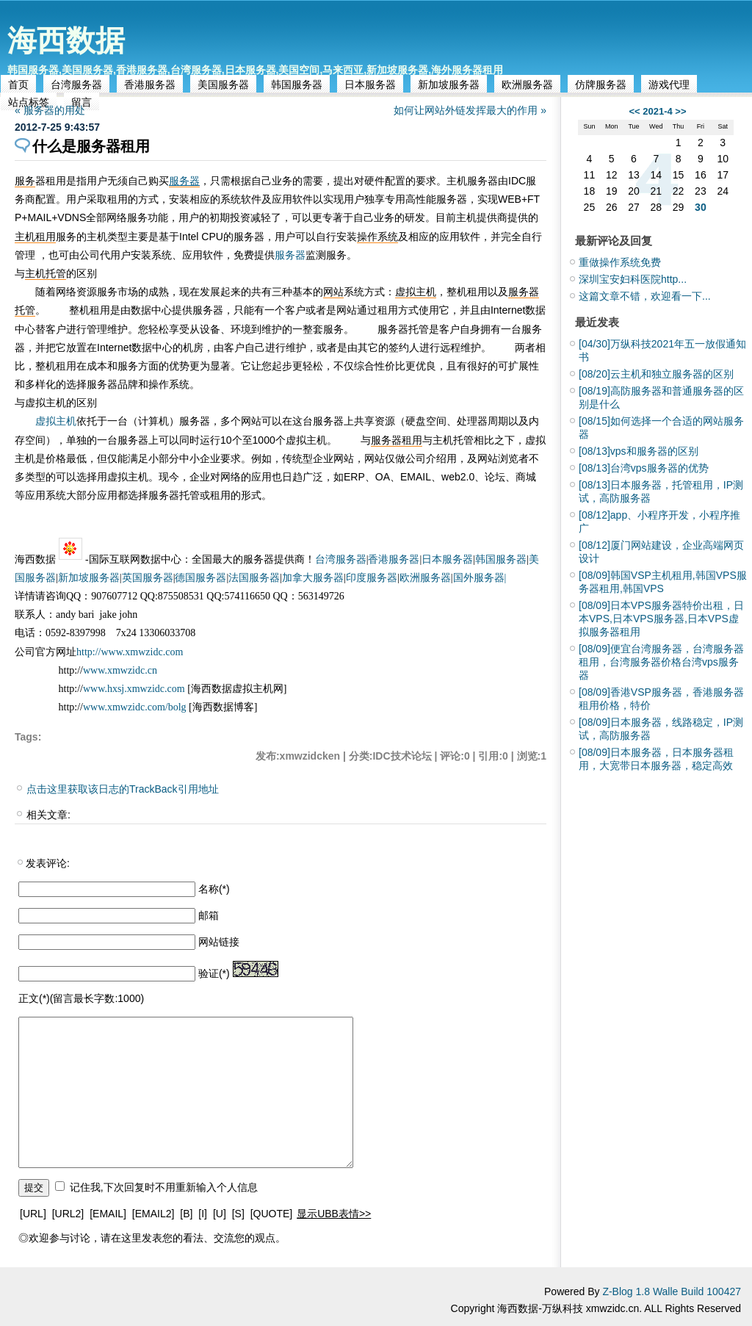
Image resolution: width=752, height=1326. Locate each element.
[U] (219, 1213)
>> (680, 111)
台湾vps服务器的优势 (644, 468)
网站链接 (218, 942)
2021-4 (657, 111)
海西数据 (66, 40)
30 (700, 207)
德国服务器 (200, 577)
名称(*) (214, 889)
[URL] (33, 1213)
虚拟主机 (55, 421)
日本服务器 (370, 84)
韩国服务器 (296, 84)
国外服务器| (480, 577)
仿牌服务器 (600, 84)
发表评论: (48, 863)
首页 (18, 84)
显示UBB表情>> (334, 1213)
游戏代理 (669, 84)
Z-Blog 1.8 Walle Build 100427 (671, 1291)
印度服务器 (371, 577)
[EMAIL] (108, 1213)
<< (634, 111)
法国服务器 (254, 577)
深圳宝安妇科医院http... (633, 279)
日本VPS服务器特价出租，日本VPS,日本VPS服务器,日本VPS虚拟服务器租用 (661, 618)
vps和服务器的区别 (638, 451)
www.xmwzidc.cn (120, 670)
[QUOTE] (271, 1213)
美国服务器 (223, 84)
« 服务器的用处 (50, 110)
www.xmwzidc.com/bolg (135, 707)
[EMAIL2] (153, 1213)
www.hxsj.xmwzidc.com (135, 688)
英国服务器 (147, 577)
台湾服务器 (76, 84)
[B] (186, 1213)
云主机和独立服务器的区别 (656, 374)
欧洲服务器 (527, 84)
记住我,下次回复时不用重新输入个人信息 (164, 1187)
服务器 (184, 181)
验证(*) (214, 973)
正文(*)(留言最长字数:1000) (81, 998)
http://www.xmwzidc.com (129, 651)
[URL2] (68, 1213)
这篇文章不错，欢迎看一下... (645, 296)
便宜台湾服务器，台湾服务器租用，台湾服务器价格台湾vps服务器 (661, 662)
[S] (238, 1213)
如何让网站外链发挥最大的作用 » (470, 110)
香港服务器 (150, 84)
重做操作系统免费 (620, 262)
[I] (202, 1213)
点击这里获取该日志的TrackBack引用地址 (122, 789)
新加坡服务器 (449, 84)
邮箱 (208, 915)
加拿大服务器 (313, 577)
